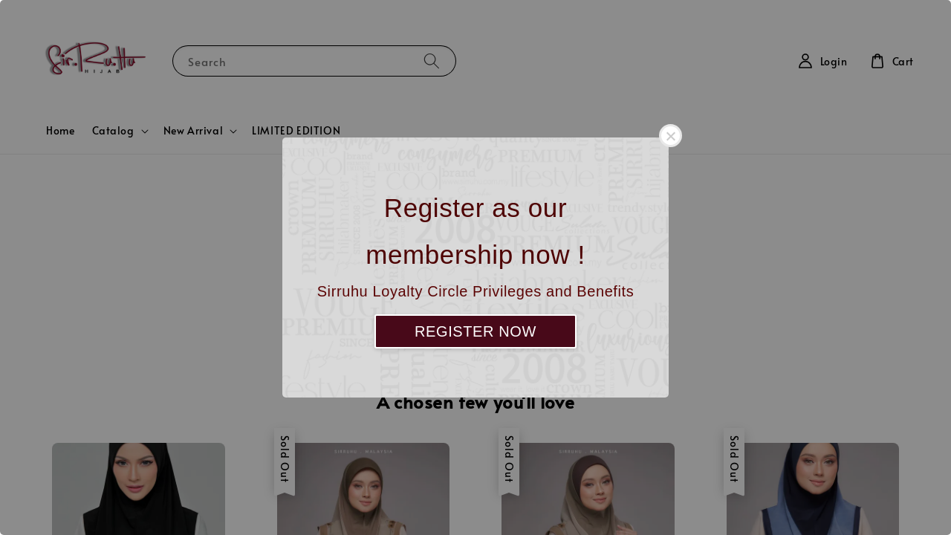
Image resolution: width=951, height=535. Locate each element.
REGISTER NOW (475, 331)
